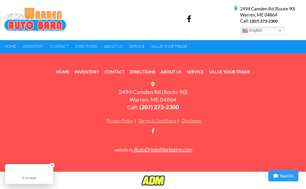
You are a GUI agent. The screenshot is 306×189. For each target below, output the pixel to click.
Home (62, 71)
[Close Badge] (52, 165)
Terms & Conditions (157, 120)
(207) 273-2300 (264, 21)
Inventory (87, 71)
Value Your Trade (229, 71)
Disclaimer (192, 120)
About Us (171, 71)
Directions (142, 71)
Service (195, 71)
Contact (114, 71)
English (252, 31)
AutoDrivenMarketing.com (163, 149)
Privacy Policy (119, 120)
